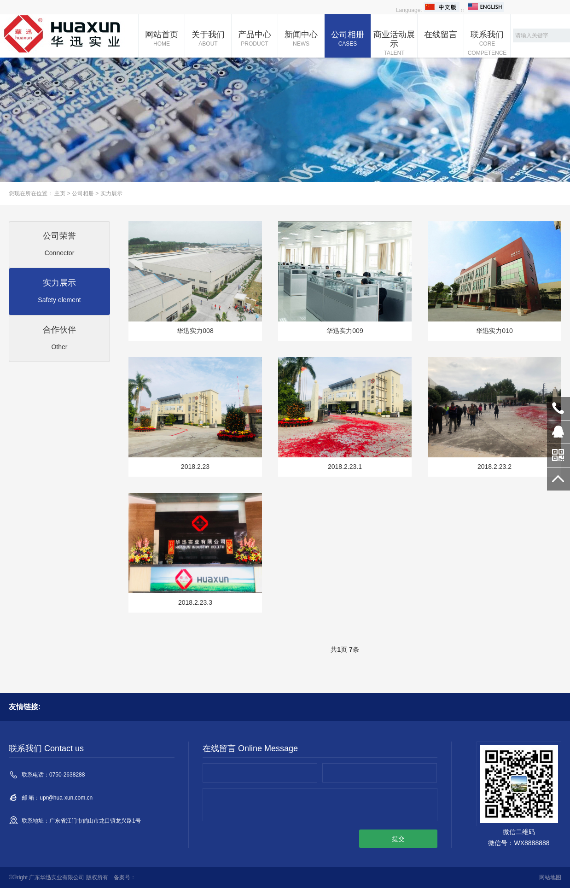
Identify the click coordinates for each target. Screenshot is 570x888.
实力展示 (111, 193)
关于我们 (208, 39)
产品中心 (255, 39)
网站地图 (550, 877)
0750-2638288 (558, 408)
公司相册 (348, 39)
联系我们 (487, 44)
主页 (59, 193)
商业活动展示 (394, 44)
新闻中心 (301, 39)
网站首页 (162, 39)
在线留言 (440, 34)
